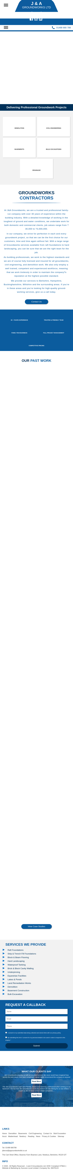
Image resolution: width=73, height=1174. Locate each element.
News (38, 1136)
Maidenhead (13, 1136)
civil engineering (13, 265)
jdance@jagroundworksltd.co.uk (14, 1150)
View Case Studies (36, 926)
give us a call (42, 292)
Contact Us (36, 302)
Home (4, 1133)
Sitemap (61, 1136)
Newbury (22, 1136)
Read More (36, 1081)
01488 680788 (11, 1148)
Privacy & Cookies (49, 1136)
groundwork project (15, 237)
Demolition (12, 1133)
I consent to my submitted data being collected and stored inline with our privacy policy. (34, 1033)
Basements (22, 1133)
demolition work (35, 265)
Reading (31, 1136)
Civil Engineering (35, 1133)
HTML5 (62, 1166)
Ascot (4, 1136)
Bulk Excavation (60, 1133)
